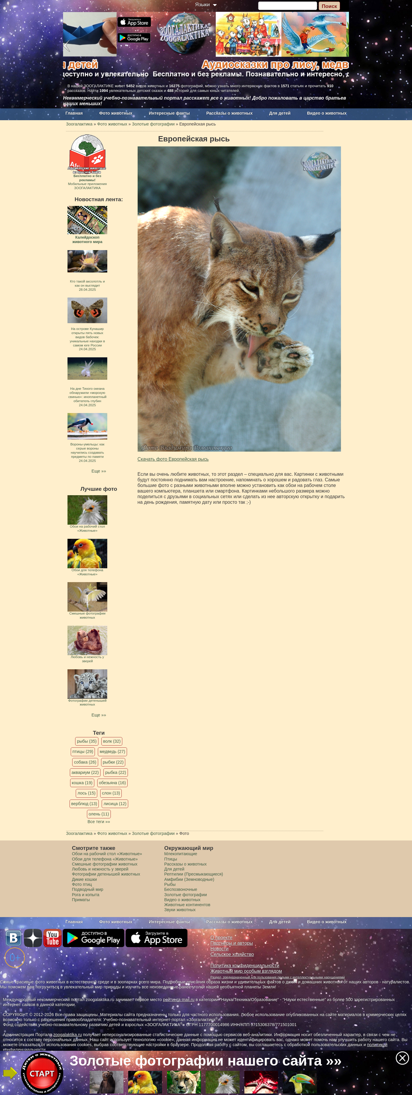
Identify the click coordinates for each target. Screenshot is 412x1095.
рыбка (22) (115, 772)
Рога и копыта (85, 894)
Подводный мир (87, 889)
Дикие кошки (84, 879)
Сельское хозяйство (232, 954)
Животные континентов (187, 904)
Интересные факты (169, 113)
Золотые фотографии (185, 894)
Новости (219, 948)
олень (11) (99, 814)
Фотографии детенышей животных (106, 874)
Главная (74, 113)
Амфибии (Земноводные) (189, 879)
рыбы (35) (87, 741)
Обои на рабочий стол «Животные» (107, 853)
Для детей (280, 113)
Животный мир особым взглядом (246, 971)
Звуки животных (179, 909)
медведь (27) (112, 751)
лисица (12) (114, 803)
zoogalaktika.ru (67, 1034)
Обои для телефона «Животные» (105, 859)
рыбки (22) (113, 762)
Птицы (170, 859)
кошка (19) (82, 782)
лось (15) (86, 793)
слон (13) (111, 793)
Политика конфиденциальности (244, 965)
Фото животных (116, 113)
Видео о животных (327, 113)
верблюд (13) (84, 803)
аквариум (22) (85, 772)
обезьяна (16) (112, 782)
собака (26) (85, 762)
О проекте (221, 937)
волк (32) (112, 741)
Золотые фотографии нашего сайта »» (206, 1060)
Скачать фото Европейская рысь (173, 459)
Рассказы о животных (229, 113)
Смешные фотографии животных (104, 864)
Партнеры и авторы (231, 943)
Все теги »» (99, 821)
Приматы (81, 899)
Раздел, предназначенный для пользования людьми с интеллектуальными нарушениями (277, 977)
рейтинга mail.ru (179, 999)
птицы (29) (82, 751)
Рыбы (170, 884)
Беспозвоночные (180, 889)
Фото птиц (82, 884)
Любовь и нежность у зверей (100, 869)
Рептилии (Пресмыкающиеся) (193, 874)
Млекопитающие (180, 853)
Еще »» (99, 471)
